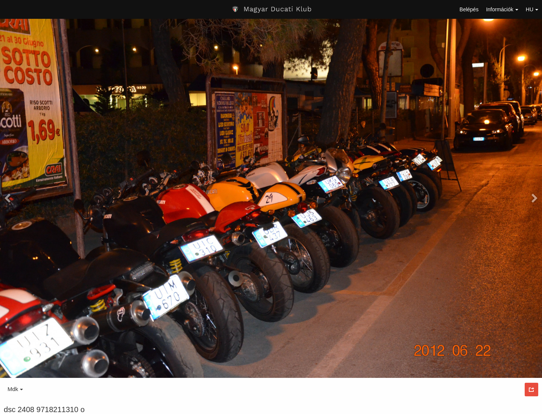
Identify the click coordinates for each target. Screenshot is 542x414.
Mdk (15, 389)
